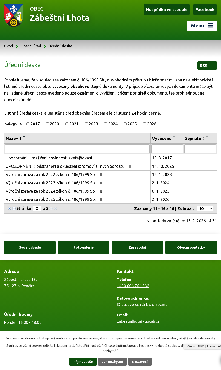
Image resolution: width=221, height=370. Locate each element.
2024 (113, 123)
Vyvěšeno (162, 138)
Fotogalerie (84, 247)
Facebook (205, 9)
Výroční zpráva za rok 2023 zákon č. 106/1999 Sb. (55, 182)
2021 (74, 123)
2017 (35, 123)
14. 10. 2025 (163, 166)
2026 (151, 123)
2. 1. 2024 (160, 182)
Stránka (23, 208)
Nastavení (140, 362)
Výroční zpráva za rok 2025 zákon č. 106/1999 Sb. (55, 199)
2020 (54, 123)
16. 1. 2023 (162, 174)
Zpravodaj (137, 247)
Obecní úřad (30, 46)
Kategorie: (13, 123)
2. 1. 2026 (160, 199)
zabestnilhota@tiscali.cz (138, 321)
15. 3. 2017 (162, 158)
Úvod (8, 46)
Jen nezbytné (112, 362)
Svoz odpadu (30, 247)
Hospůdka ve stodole (167, 9)
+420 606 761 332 (133, 285)
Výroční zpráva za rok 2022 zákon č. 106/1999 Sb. (55, 174)
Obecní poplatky (191, 247)
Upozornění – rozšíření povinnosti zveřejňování (53, 158)
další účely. (208, 338)
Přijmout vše (83, 362)
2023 (93, 123)
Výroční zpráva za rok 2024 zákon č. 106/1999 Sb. (55, 191)
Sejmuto (195, 138)
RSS (207, 65)
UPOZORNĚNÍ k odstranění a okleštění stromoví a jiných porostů (69, 166)
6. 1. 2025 (160, 191)
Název (14, 138)
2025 (132, 123)
